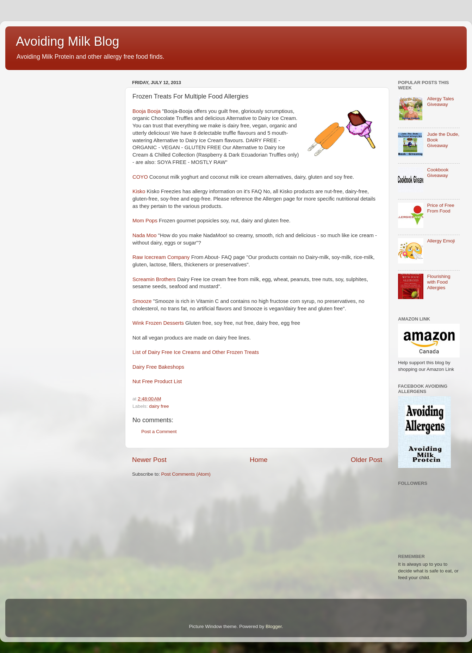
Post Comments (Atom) (186, 474)
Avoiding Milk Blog (67, 41)
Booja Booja (146, 111)
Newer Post (149, 459)
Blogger (274, 626)
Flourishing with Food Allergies (438, 282)
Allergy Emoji (441, 240)
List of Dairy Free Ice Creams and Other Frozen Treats (195, 352)
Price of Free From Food (440, 208)
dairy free (159, 406)
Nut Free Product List (157, 381)
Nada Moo (144, 235)
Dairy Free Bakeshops (158, 367)
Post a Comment (159, 431)
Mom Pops (144, 220)
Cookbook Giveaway (437, 172)
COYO (140, 177)
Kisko (138, 191)
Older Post (366, 459)
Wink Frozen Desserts (158, 323)
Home (258, 459)
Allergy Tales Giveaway (440, 101)
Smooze (141, 301)
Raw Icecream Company (161, 257)
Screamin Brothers (154, 279)
